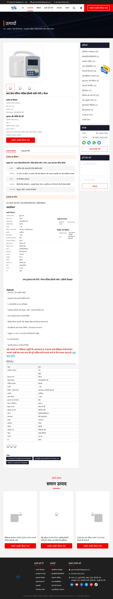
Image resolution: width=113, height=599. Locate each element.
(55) (90, 52)
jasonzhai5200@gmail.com (40, 2)
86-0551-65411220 (61, 2)
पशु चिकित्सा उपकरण (58, 589)
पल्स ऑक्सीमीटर (56, 581)
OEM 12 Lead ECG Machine (17, 463)
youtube (76, 584)
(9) (90, 76)
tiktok (96, 584)
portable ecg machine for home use (47, 458)
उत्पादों (30, 8)
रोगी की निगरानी (17, 29)
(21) (87, 90)
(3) (89, 66)
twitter (86, 584)
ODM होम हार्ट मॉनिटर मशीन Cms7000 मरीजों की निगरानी (90, 539)
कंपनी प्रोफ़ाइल (40, 570)
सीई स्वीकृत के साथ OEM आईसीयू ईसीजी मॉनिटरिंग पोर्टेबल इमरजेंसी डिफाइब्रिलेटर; (54, 539)
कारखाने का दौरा (41, 574)
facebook (81, 584)
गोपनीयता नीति (40, 589)
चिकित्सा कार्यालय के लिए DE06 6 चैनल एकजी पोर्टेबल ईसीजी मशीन (20, 539)
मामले (67, 8)
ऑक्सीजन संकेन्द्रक (57, 570)
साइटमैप (38, 585)
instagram (91, 584)
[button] (15, 518)
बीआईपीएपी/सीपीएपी (58, 574)
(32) (90, 95)
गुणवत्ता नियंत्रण (40, 577)
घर (23, 8)
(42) (87, 115)
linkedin (71, 584)
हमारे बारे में (49, 8)
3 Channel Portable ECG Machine (19, 458)
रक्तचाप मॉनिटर (56, 577)
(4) (88, 61)
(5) (90, 56)
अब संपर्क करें (94, 149)
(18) (89, 71)
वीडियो (39, 8)
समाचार (59, 8)
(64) (86, 120)
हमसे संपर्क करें (40, 581)
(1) (89, 100)
